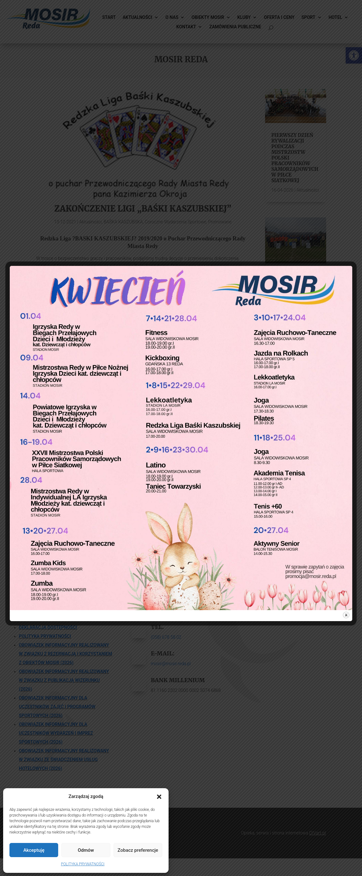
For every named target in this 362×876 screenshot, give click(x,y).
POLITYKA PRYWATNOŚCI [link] (82, 864)
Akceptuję (33, 850)
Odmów (86, 850)
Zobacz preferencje (138, 850)
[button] (159, 797)
